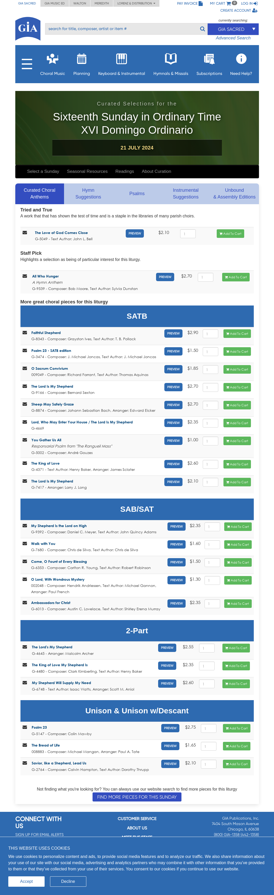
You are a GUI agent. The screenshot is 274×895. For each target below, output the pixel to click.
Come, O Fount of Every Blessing (59, 561)
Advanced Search (233, 37)
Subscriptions (209, 63)
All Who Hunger (45, 276)
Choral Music (52, 63)
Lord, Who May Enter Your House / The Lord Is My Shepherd (82, 422)
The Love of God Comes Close (61, 232)
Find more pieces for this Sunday (137, 797)
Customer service (137, 818)
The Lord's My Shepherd (52, 647)
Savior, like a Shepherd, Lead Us (59, 763)
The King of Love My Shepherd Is (60, 665)
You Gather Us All (46, 440)
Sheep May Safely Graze (52, 404)
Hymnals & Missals (170, 63)
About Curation (156, 171)
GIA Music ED (55, 3)
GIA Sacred (27, 3)
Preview (135, 233)
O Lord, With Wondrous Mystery (58, 579)
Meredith (102, 3)
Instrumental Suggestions (186, 194)
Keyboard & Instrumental (121, 63)
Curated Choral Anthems (39, 194)
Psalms (137, 193)
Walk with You (43, 543)
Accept (26, 881)
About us (137, 828)
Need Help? (241, 63)
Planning (81, 63)
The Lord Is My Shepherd (52, 386)
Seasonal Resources (87, 171)
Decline (68, 881)
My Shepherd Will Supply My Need (61, 682)
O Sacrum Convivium (49, 368)
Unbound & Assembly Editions (234, 194)
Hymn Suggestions (88, 194)
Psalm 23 (39, 727)
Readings (124, 171)
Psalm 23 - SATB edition (51, 350)
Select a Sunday (43, 171)
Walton (79, 3)
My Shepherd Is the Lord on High (59, 525)
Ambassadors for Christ (50, 602)
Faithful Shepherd (46, 332)
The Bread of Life (46, 745)
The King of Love (45, 463)
